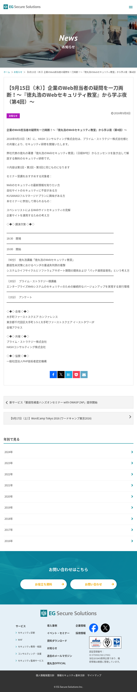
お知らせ (13, 115)
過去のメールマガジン (59, 655)
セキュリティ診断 (26, 632)
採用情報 (81, 633)
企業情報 (81, 625)
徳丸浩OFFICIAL (56, 663)
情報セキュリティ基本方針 (71, 675)
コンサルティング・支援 (29, 653)
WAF (20, 639)
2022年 (8, 474)
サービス (21, 626)
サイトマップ (94, 675)
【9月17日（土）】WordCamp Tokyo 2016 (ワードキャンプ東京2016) (70, 417)
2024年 (8, 452)
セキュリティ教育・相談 (29, 646)
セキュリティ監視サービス (31, 660)
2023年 (8, 463)
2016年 (8, 541)
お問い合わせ (99, 584)
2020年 (8, 496)
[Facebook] (93, 628)
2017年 (8, 530)
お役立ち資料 (49, 584)
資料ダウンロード (57, 640)
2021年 (8, 485)
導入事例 (52, 625)
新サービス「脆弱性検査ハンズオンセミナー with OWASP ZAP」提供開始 (51, 402)
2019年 (8, 507)
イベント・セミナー (58, 633)
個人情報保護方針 (45, 675)
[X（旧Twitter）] (105, 627)
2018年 (8, 519)
